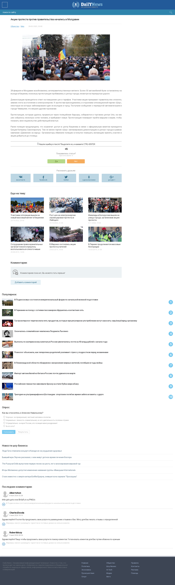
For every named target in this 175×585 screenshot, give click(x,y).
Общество (15, 26)
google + (111, 180)
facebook (43, 180)
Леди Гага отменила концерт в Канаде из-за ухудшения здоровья (32, 451)
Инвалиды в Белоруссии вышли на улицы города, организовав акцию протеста (104, 217)
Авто (108, 577)
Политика (85, 566)
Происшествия (87, 573)
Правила (134, 563)
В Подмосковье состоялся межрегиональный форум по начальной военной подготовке (43, 503)
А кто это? (10, 426)
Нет (76, 161)
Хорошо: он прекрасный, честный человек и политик (28, 417)
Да (56, 161)
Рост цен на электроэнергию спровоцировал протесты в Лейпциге (62, 217)
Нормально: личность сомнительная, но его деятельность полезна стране (37, 420)
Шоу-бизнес (111, 566)
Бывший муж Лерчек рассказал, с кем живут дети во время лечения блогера (37, 457)
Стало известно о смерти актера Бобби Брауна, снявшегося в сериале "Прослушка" (39, 476)
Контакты (135, 566)
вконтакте (20, 180)
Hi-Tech (109, 570)
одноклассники (88, 180)
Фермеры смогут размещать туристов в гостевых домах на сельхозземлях (37, 523)
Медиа (109, 573)
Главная (84, 563)
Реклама (134, 570)
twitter (66, 180)
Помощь (134, 573)
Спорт (84, 577)
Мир (22, 26)
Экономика (86, 570)
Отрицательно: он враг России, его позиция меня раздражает (32, 423)
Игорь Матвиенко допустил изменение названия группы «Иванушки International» (39, 470)
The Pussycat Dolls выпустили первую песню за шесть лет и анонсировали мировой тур (41, 464)
